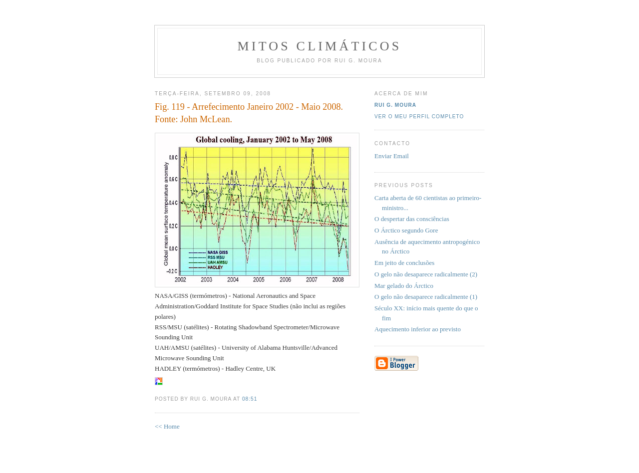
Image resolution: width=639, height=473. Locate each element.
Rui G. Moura (395, 105)
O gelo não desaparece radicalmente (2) (425, 274)
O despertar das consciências (411, 219)
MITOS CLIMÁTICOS (319, 46)
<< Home (167, 426)
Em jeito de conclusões (404, 262)
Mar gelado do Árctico (403, 285)
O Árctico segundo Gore (406, 230)
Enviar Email (391, 156)
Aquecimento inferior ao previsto (417, 329)
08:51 (249, 399)
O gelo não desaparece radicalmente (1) (425, 296)
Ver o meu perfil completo (419, 116)
